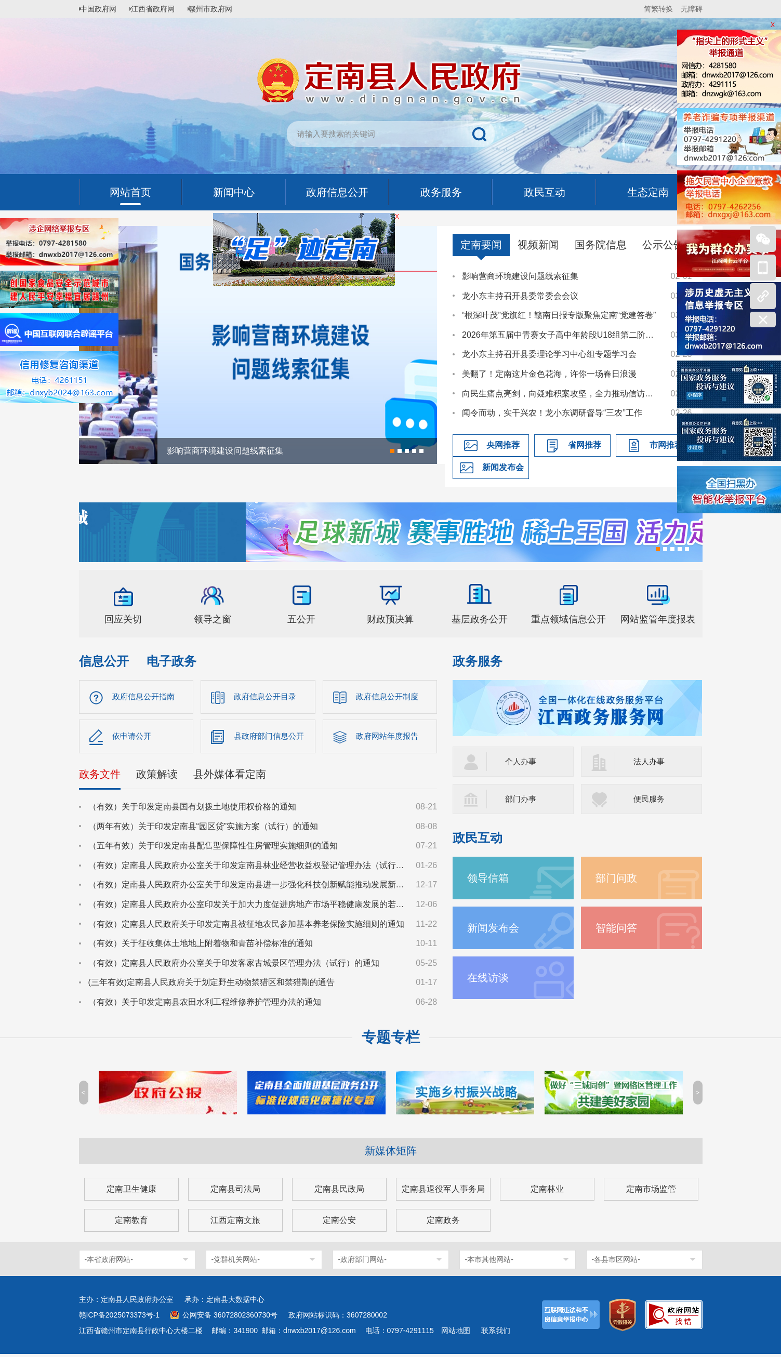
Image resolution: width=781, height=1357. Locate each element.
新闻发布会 (503, 467)
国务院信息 (601, 244)
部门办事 (521, 798)
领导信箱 (490, 877)
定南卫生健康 (131, 1192)
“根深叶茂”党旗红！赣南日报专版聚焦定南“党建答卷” (559, 315)
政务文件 (100, 777)
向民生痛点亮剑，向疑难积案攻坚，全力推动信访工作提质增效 (561, 393)
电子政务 (171, 661)
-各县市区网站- (616, 1262)
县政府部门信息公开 (271, 738)
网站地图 (455, 1333)
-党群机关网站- (235, 1262)
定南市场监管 (651, 1192)
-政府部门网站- (362, 1262)
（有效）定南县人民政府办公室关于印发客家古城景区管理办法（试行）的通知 (233, 966)
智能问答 (618, 927)
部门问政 (618, 877)
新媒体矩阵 (391, 1154)
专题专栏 (391, 1040)
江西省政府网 (160, 9)
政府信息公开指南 (145, 697)
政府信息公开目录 (267, 697)
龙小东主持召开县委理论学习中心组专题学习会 (549, 354)
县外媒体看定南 (229, 777)
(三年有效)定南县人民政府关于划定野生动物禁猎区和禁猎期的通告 (211, 985)
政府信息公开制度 (389, 697)
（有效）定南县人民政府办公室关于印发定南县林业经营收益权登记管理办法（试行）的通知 (247, 868)
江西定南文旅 (235, 1223)
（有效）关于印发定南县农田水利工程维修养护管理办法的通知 (204, 1005)
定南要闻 (481, 244)
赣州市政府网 (222, 9)
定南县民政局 (339, 1192)
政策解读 (157, 777)
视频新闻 (538, 244)
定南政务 (443, 1223)
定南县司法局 (235, 1192)
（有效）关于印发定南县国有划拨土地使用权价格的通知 (192, 809)
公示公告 (663, 244)
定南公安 (339, 1223)
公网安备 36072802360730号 (229, 1318)
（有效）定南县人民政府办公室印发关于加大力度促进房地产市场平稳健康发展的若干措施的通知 (247, 907)
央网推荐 (503, 445)
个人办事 (521, 761)
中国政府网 (102, 9)
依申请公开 (133, 738)
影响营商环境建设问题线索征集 (520, 276)
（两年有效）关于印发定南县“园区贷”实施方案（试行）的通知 (203, 829)
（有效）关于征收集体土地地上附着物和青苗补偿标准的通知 (200, 946)
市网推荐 (666, 445)
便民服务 (650, 798)
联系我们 (495, 1333)
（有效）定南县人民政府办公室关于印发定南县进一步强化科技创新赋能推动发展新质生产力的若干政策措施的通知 (247, 887)
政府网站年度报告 (389, 738)
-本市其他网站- (489, 1262)
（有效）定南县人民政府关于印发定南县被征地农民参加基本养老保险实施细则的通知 (246, 927)
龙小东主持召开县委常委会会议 (520, 295)
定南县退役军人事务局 (443, 1192)
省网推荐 (584, 445)
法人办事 (650, 761)
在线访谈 (490, 977)
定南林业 (547, 1192)
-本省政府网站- (109, 1262)
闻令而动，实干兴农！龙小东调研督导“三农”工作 (552, 412)
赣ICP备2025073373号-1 (119, 1318)
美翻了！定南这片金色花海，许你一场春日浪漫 (549, 373)
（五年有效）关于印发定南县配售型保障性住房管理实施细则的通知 (213, 848)
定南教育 (131, 1223)
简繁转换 (658, 9)
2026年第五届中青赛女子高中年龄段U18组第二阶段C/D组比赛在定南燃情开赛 (561, 334)
